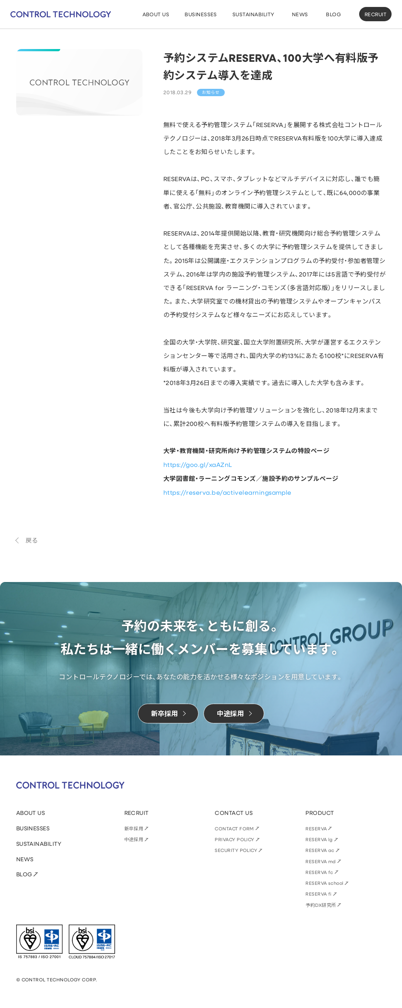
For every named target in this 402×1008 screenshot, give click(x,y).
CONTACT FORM (234, 828)
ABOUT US (30, 812)
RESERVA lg (319, 839)
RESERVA (316, 828)
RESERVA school (324, 883)
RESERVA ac (319, 850)
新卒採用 (134, 828)
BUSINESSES (33, 828)
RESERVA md (320, 861)
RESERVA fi (318, 894)
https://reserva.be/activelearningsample (227, 492)
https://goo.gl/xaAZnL (197, 464)
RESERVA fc (319, 872)
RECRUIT (376, 14)
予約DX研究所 (320, 905)
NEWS (25, 859)
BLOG (24, 874)
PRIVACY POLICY (234, 839)
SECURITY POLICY (236, 850)
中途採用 (134, 839)
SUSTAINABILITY (39, 843)
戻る (31, 540)
